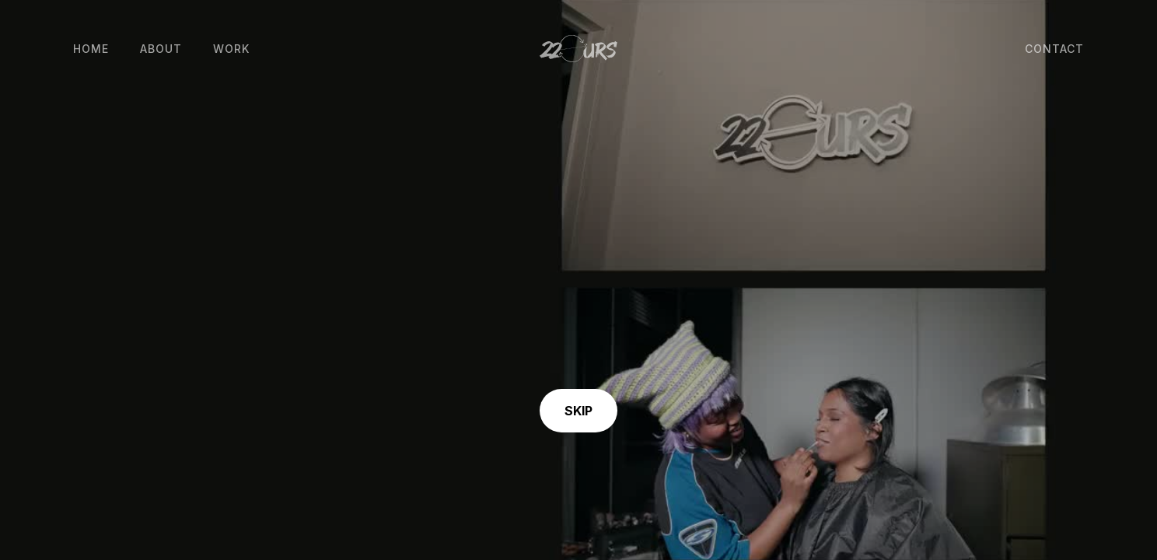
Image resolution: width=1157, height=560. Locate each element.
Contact (1054, 48)
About (161, 48)
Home (91, 48)
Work (231, 48)
